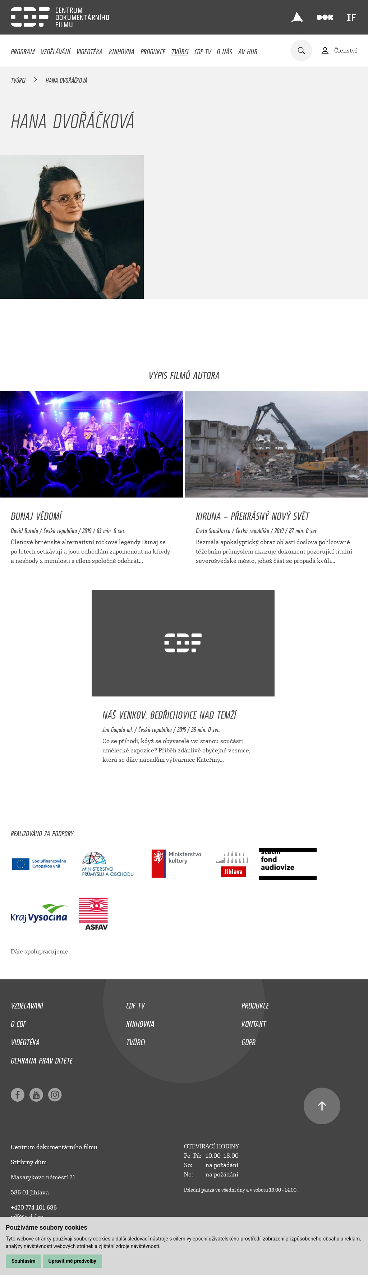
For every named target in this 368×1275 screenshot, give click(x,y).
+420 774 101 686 (34, 1207)
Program (22, 50)
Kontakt (254, 1022)
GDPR (249, 1040)
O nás (224, 50)
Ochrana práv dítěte (42, 1058)
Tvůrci (179, 50)
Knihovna (121, 50)
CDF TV (202, 50)
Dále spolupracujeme (39, 951)
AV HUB (247, 50)
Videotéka (89, 50)
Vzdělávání (55, 50)
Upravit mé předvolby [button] (72, 1261)
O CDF (18, 1022)
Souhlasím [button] (24, 1261)
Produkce (153, 50)
